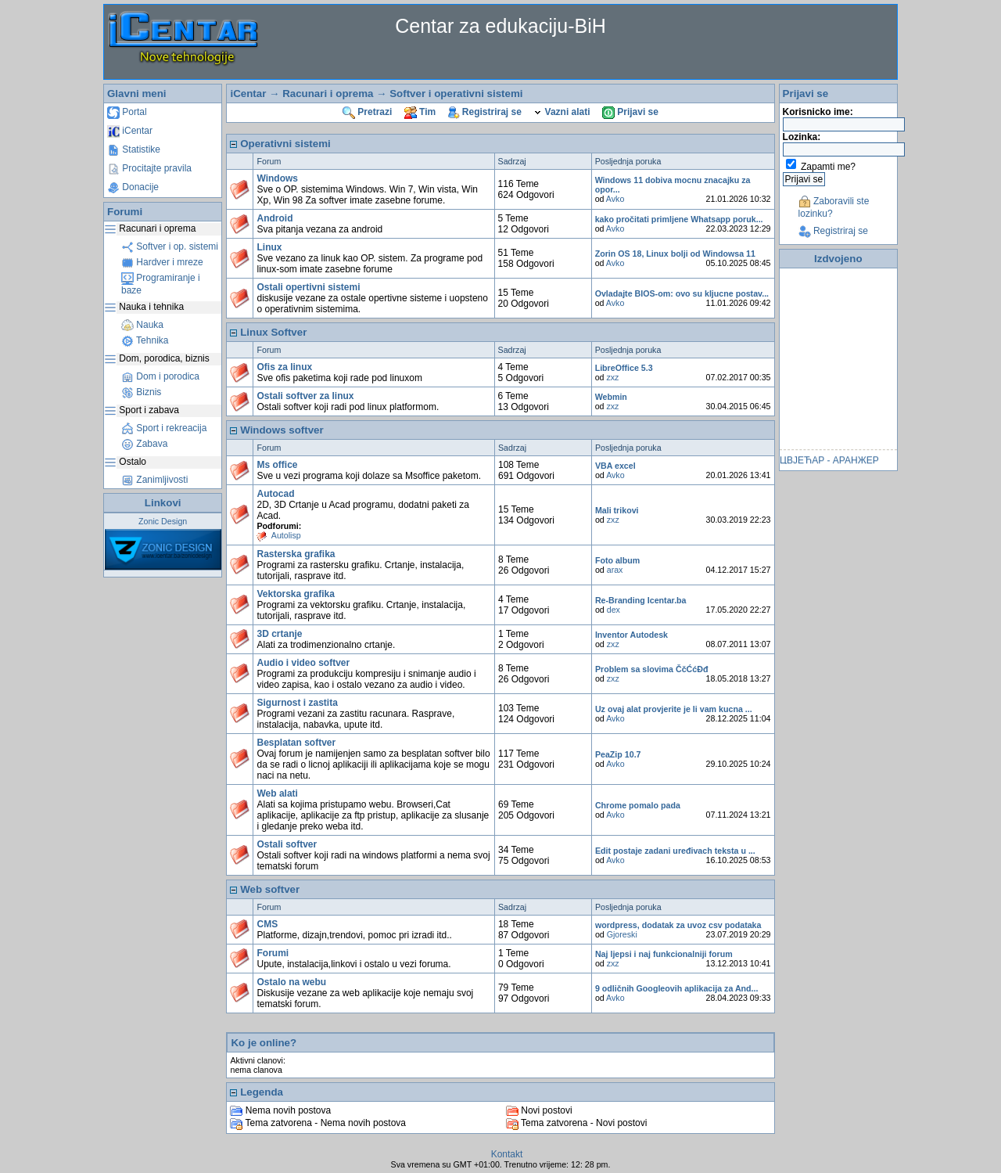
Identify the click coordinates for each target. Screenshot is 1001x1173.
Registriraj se (485, 111)
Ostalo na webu (291, 982)
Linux (269, 247)
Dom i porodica (160, 376)
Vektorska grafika (295, 593)
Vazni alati (561, 111)
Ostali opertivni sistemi (308, 287)
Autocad (275, 493)
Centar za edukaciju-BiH (500, 26)
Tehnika (144, 340)
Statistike (133, 149)
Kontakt (507, 1154)
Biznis (141, 392)
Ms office (277, 464)
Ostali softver (287, 844)
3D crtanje (279, 633)
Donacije (133, 187)
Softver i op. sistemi (169, 246)
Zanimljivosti (154, 479)
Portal (127, 111)
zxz (612, 377)
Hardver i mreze (162, 262)
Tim (420, 111)
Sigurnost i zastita (297, 702)
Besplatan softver (296, 742)
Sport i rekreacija (163, 428)
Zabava (144, 443)
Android (274, 218)
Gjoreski (622, 934)
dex (613, 609)
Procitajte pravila (149, 168)
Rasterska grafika (296, 554)
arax (615, 569)
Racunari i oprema (327, 93)
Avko (615, 198)
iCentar (129, 130)
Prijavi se (630, 111)
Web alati (277, 793)
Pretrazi (367, 111)
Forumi (273, 953)
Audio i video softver (303, 662)
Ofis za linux (284, 367)
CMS (267, 924)
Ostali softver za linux (305, 395)
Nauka (142, 324)
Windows (277, 178)
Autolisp (286, 535)
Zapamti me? (828, 166)
